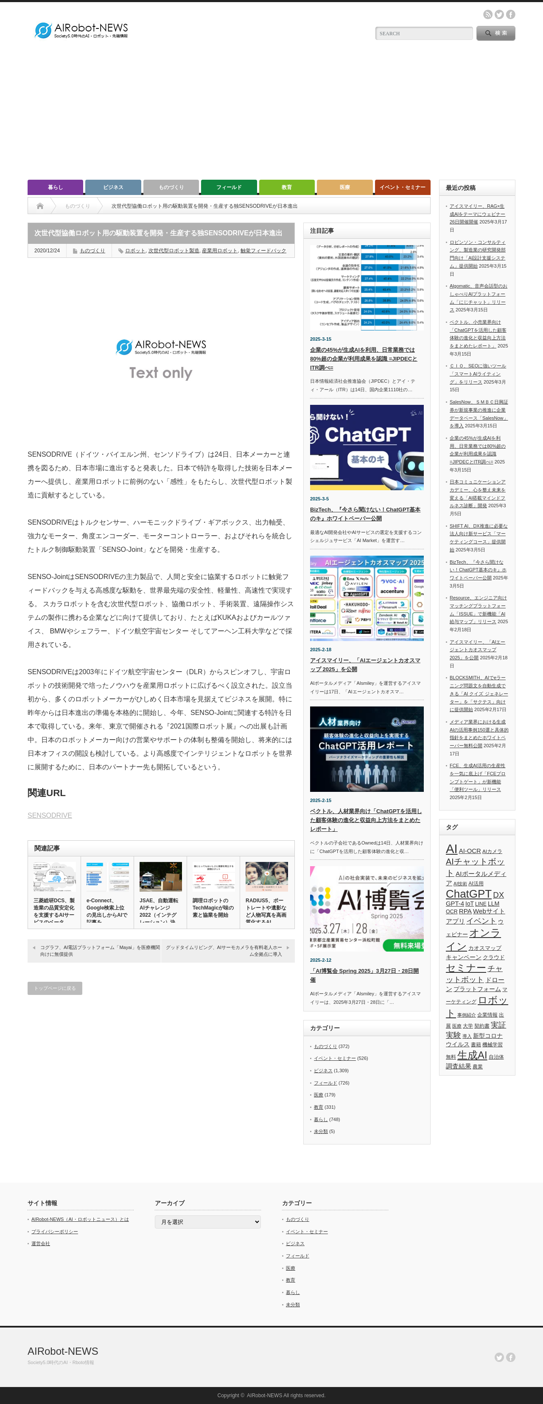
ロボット (135, 251)
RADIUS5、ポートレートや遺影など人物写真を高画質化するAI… (266, 911)
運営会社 (40, 1243)
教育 (287, 187)
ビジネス (113, 187)
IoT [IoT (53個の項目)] (469, 903)
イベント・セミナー (402, 187)
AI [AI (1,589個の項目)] (452, 849)
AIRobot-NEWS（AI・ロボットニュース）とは (80, 1219)
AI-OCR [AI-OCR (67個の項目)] (470, 850)
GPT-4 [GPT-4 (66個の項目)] (455, 903)
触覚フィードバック (263, 251)
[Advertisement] (271, 115)
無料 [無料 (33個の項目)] (451, 1056)
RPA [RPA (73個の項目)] (465, 911)
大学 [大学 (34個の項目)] (468, 1026)
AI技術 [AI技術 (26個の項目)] (460, 883)
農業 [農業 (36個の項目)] (478, 1067)
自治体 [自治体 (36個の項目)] (496, 1057)
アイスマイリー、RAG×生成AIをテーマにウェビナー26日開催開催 (477, 213)
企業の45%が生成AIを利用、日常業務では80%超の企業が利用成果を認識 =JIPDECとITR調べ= (363, 359)
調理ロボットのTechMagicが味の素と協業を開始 (213, 908)
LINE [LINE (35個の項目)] (481, 904)
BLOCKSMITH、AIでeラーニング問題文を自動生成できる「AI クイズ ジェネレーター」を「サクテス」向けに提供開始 (479, 693)
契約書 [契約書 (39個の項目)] (482, 1026)
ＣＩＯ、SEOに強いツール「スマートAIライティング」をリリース (478, 373)
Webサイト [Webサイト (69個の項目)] (489, 911)
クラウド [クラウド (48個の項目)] (494, 957)
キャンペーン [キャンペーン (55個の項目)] (463, 957)
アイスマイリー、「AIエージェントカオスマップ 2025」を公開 (477, 649)
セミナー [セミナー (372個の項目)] (466, 967)
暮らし (55, 187)
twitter (499, 14)
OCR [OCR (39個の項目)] (452, 912)
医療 (345, 187)
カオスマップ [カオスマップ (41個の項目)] (484, 948)
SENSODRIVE (50, 815)
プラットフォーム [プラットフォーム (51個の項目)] (477, 989)
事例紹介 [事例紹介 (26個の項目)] (466, 1014)
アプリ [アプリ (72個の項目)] (455, 921)
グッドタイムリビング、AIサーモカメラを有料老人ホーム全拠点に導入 (224, 950)
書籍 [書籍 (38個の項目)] (476, 1045)
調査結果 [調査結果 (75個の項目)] (458, 1066)
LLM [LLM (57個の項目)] (493, 903)
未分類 (321, 1131)
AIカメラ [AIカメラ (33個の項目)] (492, 851)
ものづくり (171, 187)
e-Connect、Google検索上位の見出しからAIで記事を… (107, 911)
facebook (510, 14)
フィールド (229, 187)
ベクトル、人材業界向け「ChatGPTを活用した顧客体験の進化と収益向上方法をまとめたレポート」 (366, 820)
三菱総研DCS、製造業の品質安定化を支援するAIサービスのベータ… (54, 911)
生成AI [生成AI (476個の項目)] (472, 1055)
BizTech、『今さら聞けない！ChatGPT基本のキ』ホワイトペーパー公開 (478, 569)
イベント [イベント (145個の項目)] (481, 920)
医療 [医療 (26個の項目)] (457, 1025)
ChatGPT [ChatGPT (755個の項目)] (469, 894)
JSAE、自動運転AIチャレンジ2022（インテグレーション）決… (160, 911)
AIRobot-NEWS (63, 1351)
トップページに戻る (55, 988)
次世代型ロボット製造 (173, 251)
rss (488, 14)
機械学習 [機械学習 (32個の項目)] (492, 1044)
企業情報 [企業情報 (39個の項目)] (487, 1015)
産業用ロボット (220, 251)
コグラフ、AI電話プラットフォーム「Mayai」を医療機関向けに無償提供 (100, 950)
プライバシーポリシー (54, 1231)
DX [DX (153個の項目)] (498, 894)
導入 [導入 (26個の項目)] (467, 1036)
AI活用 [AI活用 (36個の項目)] (475, 884)
